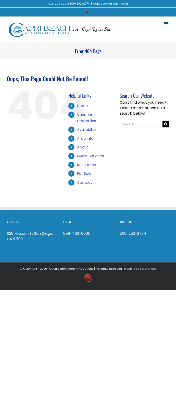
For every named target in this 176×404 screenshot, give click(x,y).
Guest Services (90, 156)
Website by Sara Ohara (140, 269)
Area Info (85, 138)
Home (82, 105)
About (82, 147)
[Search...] (141, 124)
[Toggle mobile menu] (166, 23)
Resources (86, 164)
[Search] (165, 124)
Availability (86, 129)
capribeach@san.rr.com (110, 3)
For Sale (84, 173)
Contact (84, 182)
